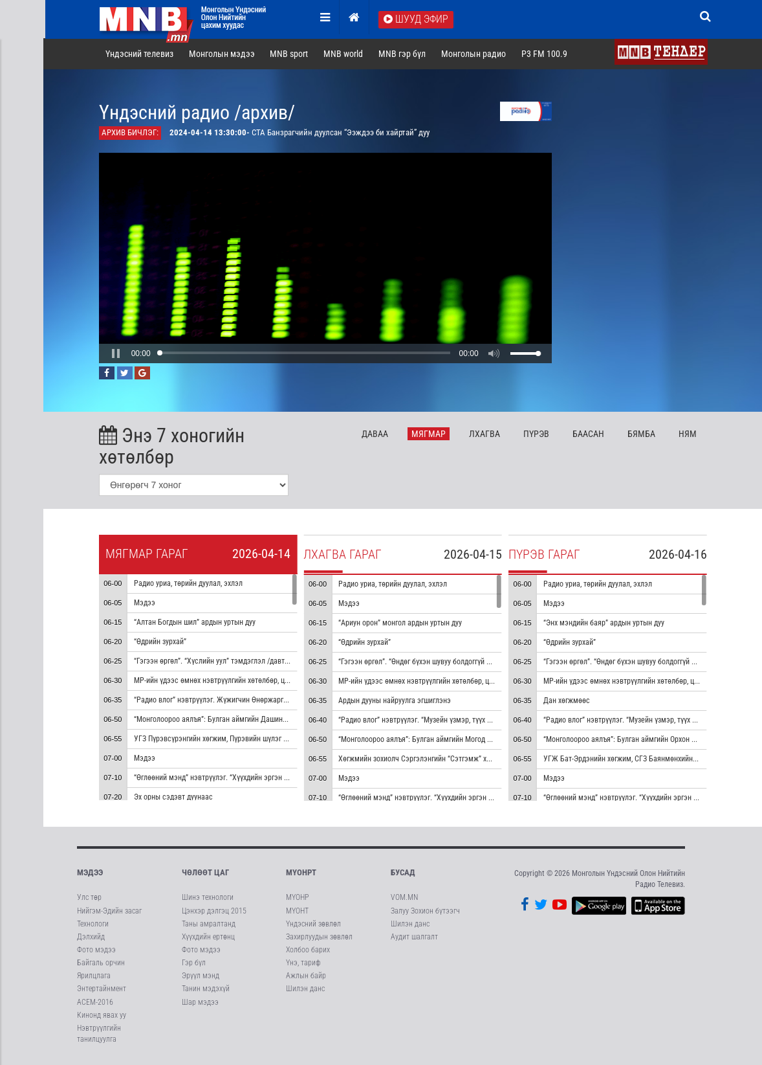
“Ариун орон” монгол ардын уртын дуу (401, 622)
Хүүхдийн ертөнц (208, 937)
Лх (485, 434)
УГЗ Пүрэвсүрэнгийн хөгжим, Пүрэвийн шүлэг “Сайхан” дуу (230, 738)
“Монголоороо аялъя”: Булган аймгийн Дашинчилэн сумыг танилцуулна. (252, 719)
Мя (430, 434)
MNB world (344, 54)
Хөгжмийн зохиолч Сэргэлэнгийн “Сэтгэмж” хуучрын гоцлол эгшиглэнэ (455, 758)
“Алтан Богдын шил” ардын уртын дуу (195, 622)
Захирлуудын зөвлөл (319, 937)
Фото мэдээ (96, 950)
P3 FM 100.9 (545, 54)
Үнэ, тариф (303, 963)
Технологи (93, 923)
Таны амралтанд (208, 923)
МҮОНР (297, 897)
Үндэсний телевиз (140, 54)
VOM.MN (404, 897)
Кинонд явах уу (101, 1015)
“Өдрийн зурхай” (161, 641)
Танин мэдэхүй (206, 989)
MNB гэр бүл (403, 54)
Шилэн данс (305, 989)
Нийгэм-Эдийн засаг (109, 910)
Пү (537, 434)
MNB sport (290, 54)
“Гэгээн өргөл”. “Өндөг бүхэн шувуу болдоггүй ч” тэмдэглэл (435, 661)
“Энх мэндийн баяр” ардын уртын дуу (604, 622)
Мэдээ (145, 602)
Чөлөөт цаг (205, 873)
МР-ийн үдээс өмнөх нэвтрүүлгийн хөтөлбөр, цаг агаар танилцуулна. (245, 680)
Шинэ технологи (208, 897)
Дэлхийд (91, 937)
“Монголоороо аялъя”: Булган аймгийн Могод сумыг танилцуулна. (446, 739)
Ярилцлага (94, 976)
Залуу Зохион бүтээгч (425, 910)
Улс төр (89, 897)
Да (376, 434)
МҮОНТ (297, 910)
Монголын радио (474, 54)
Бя (642, 434)
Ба (589, 434)
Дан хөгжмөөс (567, 700)
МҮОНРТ (301, 873)
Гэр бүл (194, 963)
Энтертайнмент (101, 989)
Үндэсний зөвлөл (313, 923)
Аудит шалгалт (414, 937)
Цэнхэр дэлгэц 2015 (214, 910)
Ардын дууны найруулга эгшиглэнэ (396, 700)
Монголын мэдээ (223, 54)
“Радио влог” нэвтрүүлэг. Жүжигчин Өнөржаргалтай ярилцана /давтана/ (252, 699)
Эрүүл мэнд (200, 976)
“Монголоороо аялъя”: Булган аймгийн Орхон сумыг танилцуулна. (650, 739)
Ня (688, 434)
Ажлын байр (306, 976)
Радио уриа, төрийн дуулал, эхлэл (189, 583)
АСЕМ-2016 (95, 1002)
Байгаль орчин (101, 963)
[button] (116, 353)
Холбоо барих (308, 950)
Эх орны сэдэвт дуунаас (174, 797)
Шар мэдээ (200, 1002)
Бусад (403, 873)
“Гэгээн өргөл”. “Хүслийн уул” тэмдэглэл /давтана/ (217, 661)
